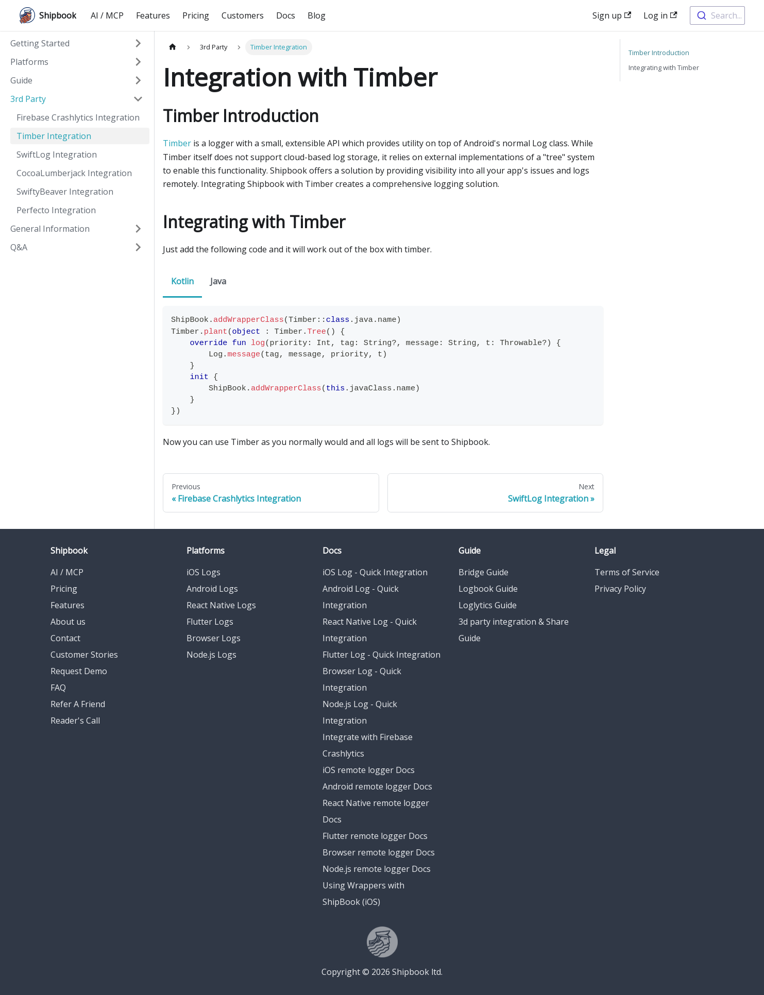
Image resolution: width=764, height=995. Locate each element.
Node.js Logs (211, 654)
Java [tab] (218, 281)
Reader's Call (75, 720)
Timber (177, 143)
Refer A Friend (77, 704)
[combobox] (717, 15)
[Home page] (172, 47)
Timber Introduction (659, 52)
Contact (65, 638)
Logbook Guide (488, 588)
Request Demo (78, 671)
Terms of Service (627, 572)
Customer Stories (84, 654)
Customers (243, 15)
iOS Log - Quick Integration (375, 572)
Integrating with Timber (664, 67)
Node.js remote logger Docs (376, 868)
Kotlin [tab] (182, 281)
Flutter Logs (209, 621)
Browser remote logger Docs (378, 852)
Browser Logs (213, 638)
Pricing (195, 15)
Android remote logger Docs (377, 786)
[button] (76, 43)
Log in (660, 15)
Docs (285, 15)
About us (68, 621)
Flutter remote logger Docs (375, 836)
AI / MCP (107, 15)
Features (153, 15)
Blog (317, 15)
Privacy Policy (620, 588)
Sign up (611, 15)
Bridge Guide (483, 572)
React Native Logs (221, 605)
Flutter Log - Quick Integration (381, 654)
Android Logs (212, 588)
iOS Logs (203, 572)
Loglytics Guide (488, 605)
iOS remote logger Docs (368, 770)
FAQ (58, 687)
